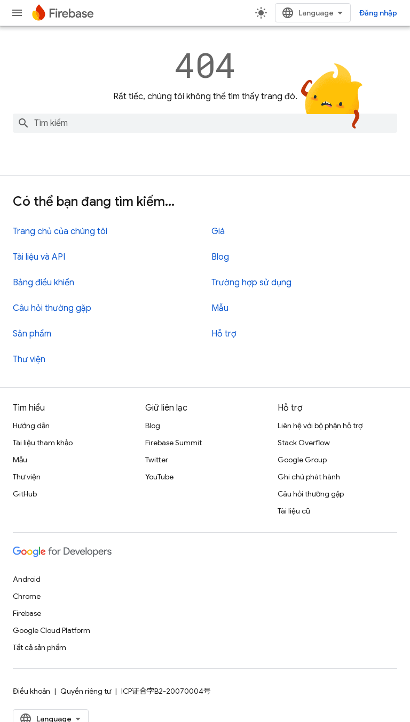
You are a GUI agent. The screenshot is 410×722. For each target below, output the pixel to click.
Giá (218, 231)
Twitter (156, 459)
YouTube (159, 477)
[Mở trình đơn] (17, 13)
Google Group (302, 459)
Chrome (27, 596)
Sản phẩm (32, 333)
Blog (220, 257)
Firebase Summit (173, 442)
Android (27, 579)
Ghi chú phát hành (309, 477)
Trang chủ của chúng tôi (60, 231)
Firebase (27, 613)
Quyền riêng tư (85, 691)
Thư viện (29, 359)
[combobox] (205, 123)
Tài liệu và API (39, 257)
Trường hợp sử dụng (251, 282)
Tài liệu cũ (294, 511)
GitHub (25, 494)
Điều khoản (31, 691)
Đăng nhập (378, 13)
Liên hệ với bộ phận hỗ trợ (320, 425)
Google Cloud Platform (51, 630)
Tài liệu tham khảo (43, 442)
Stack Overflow (304, 442)
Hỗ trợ (223, 333)
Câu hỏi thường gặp (52, 308)
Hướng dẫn (31, 425)
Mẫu (219, 308)
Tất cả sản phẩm (39, 647)
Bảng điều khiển (43, 282)
